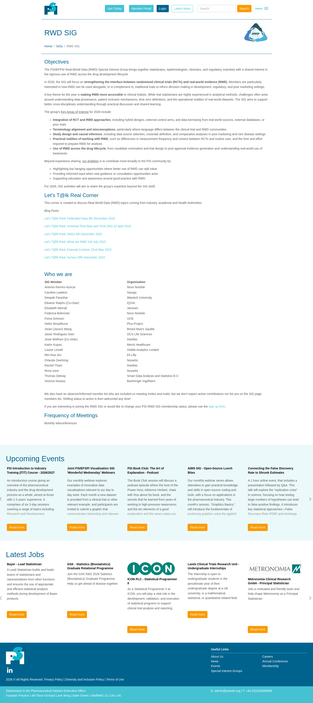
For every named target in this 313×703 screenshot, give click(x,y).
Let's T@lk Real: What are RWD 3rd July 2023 (75, 241)
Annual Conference (275, 661)
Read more (16, 527)
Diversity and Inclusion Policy (84, 679)
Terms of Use (115, 679)
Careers (267, 656)
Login (162, 8)
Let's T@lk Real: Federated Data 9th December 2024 (79, 218)
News (215, 661)
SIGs (59, 46)
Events (215, 666)
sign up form (217, 406)
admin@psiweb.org (227, 691)
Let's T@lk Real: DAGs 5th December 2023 (73, 234)
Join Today (114, 8)
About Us (217, 656)
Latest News (182, 8)
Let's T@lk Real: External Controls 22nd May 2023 (78, 249)
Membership (270, 666)
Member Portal (141, 8)
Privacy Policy (53, 679)
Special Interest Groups (226, 671)
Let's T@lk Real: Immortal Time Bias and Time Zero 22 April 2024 (87, 226)
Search (244, 8)
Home (48, 46)
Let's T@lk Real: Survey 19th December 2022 (74, 257)
